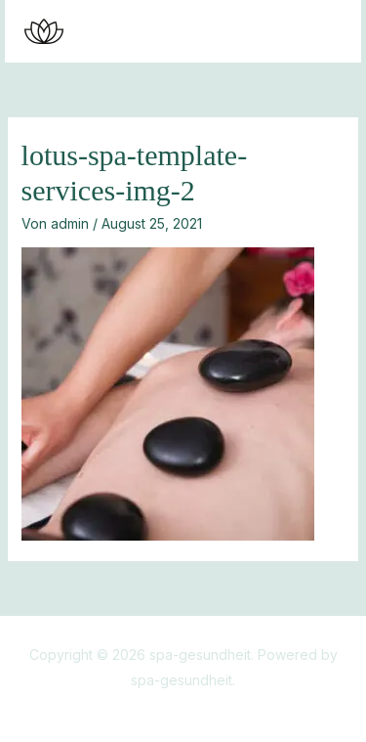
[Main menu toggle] (322, 32)
